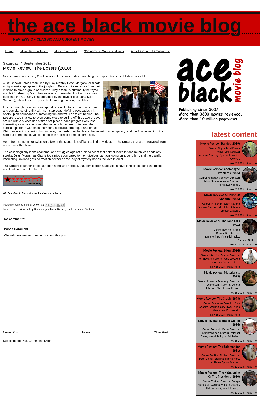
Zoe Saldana (87, 209)
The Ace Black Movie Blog (125, 25)
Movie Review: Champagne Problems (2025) (221, 171)
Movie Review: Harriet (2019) (220, 143)
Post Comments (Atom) (37, 340)
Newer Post (11, 332)
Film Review (18, 209)
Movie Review (57, 209)
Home (9, 51)
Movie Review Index (34, 51)
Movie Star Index (65, 51)
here (58, 193)
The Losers (72, 209)
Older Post (161, 332)
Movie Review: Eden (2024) (221, 250)
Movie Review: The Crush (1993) (218, 298)
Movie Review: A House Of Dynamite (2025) (222, 197)
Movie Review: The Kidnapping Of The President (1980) (219, 374)
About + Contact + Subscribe (150, 51)
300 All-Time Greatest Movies (104, 51)
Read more (253, 163)
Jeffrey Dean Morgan (37, 209)
